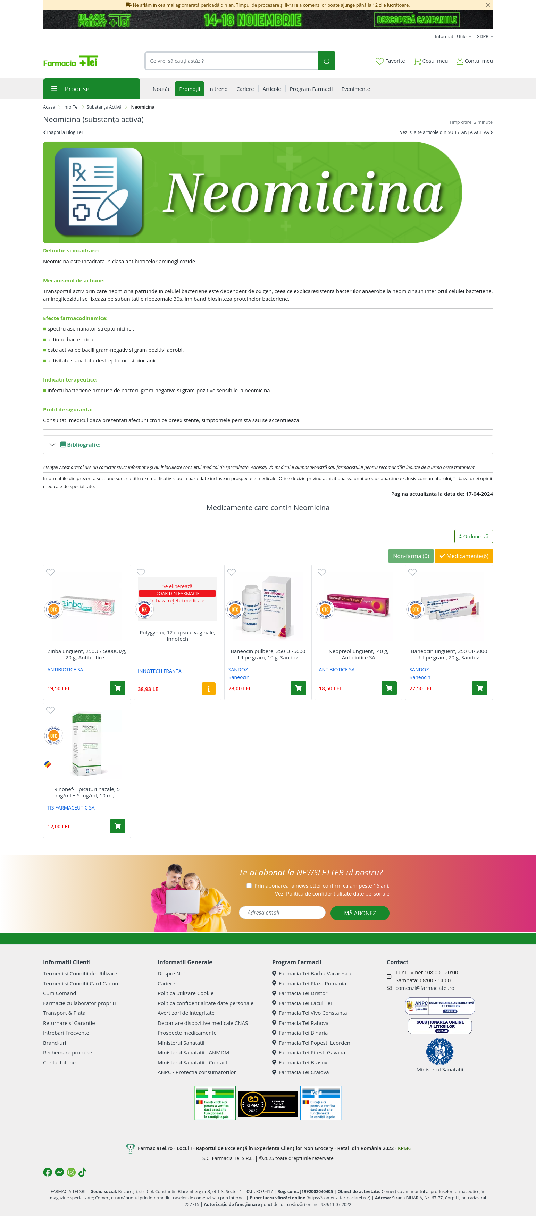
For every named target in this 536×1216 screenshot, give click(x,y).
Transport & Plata (64, 1012)
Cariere (166, 983)
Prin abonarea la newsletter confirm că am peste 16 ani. (322, 885)
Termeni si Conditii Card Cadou (80, 983)
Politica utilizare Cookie (185, 993)
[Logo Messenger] (59, 1172)
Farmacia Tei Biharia (300, 1032)
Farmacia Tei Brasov (299, 1062)
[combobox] (231, 60)
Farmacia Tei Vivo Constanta (309, 1012)
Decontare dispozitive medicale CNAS (203, 1022)
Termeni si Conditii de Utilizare (80, 973)
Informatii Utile (451, 36)
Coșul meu (430, 59)
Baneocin (239, 677)
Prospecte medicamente (187, 1032)
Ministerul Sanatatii (181, 1042)
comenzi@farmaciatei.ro (424, 987)
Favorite (390, 61)
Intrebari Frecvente (66, 1032)
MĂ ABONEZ (360, 913)
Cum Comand (59, 993)
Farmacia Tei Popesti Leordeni (312, 1042)
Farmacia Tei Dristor (299, 993)
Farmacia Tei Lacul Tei (302, 1003)
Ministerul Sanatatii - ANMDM (193, 1052)
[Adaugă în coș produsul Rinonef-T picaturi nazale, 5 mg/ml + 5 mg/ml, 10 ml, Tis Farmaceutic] (117, 826)
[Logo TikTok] (82, 1172)
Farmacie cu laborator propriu (79, 1003)
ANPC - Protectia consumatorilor (197, 1072)
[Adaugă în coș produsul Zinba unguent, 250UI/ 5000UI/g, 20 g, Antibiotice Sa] (117, 688)
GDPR (483, 36)
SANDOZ (238, 669)
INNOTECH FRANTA (160, 671)
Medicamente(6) (463, 556)
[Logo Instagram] (71, 1172)
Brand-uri (54, 1042)
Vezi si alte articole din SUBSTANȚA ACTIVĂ (446, 132)
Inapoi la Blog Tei (63, 132)
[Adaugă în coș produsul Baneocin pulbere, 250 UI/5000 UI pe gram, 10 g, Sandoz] (298, 688)
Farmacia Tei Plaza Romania (309, 983)
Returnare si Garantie (69, 1022)
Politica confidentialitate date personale (205, 1003)
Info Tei (71, 107)
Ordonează (473, 536)
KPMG (405, 1148)
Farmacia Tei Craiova (300, 1072)
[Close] (488, 5)
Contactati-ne (59, 1062)
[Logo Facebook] (47, 1172)
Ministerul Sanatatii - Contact (192, 1062)
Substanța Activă (104, 107)
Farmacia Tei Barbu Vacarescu (311, 973)
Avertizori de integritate (186, 1012)
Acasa (49, 107)
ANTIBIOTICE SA (65, 669)
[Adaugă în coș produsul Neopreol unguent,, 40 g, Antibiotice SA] (389, 688)
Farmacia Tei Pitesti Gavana (308, 1052)
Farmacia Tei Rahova (300, 1022)
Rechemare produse (67, 1052)
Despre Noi (171, 973)
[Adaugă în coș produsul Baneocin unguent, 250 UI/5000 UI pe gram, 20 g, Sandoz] (479, 688)
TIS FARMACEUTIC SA (71, 807)
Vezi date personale (332, 893)
